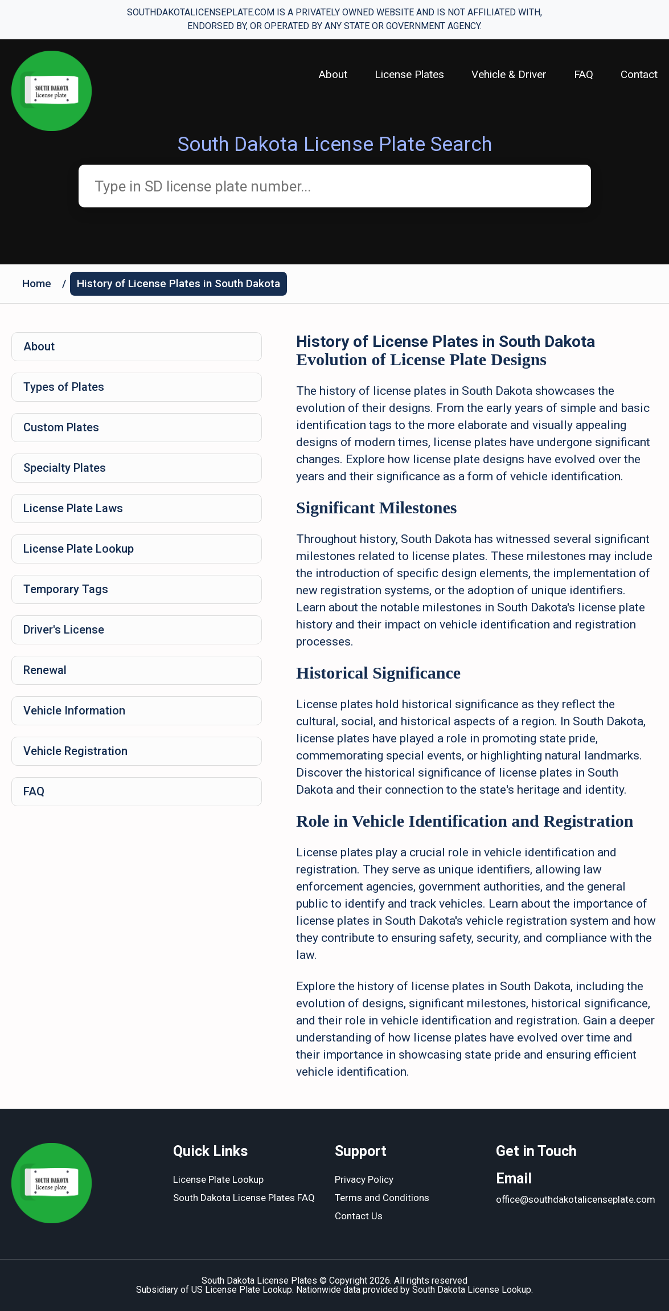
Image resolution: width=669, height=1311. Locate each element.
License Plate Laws (73, 508)
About (333, 74)
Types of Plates (63, 387)
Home (36, 283)
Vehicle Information (74, 710)
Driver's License (63, 629)
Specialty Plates (64, 468)
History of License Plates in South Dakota (178, 283)
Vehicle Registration (75, 751)
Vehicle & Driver (509, 74)
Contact (639, 74)
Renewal (45, 670)
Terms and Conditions (382, 1197)
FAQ (583, 74)
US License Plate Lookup (241, 1289)
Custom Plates (61, 427)
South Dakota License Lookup (471, 1289)
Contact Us (359, 1216)
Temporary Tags (65, 589)
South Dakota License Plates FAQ (244, 1197)
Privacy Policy (364, 1179)
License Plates (409, 74)
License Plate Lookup (78, 549)
